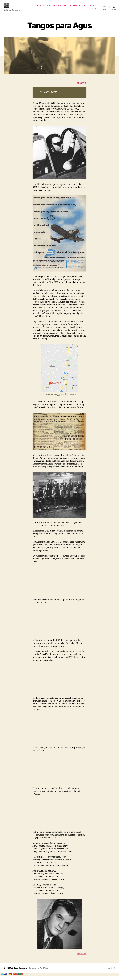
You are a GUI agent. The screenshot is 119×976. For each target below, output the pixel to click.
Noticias (38, 7)
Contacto (46, 7)
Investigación (78, 7)
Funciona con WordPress (39, 971)
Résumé (56, 7)
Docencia (90, 7)
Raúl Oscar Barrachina (19, 971)
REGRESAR (81, 86)
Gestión (66, 7)
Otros (92, 10)
